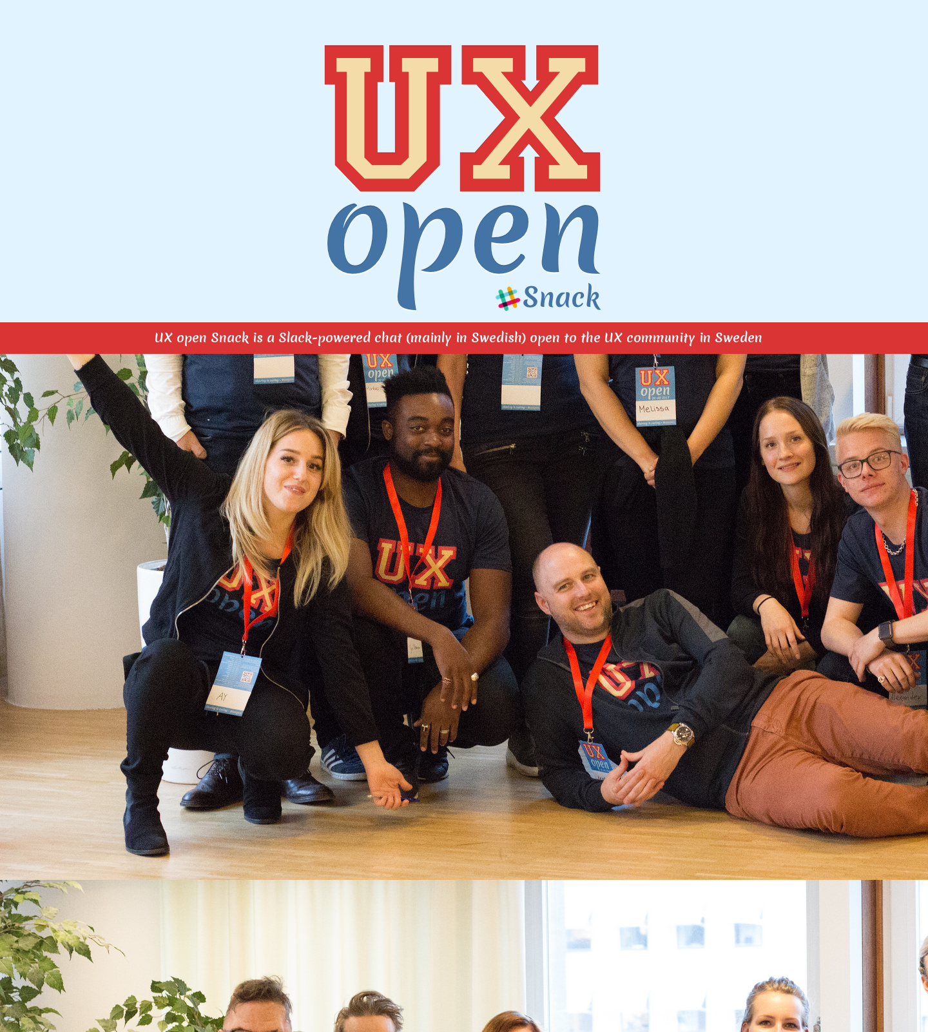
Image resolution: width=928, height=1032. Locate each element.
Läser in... (464, 685)
